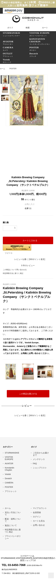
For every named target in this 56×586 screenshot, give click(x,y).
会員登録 (37, 512)
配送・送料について (13, 520)
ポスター (42, 48)
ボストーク (16, 61)
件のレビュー (28, 265)
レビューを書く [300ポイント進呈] (28, 259)
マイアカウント (40, 508)
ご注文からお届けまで (41, 454)
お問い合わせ (39, 525)
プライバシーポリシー (13, 537)
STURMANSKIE (12, 453)
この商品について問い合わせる (15, 270)
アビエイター (16, 42)
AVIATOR (9, 463)
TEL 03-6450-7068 (14, 565)
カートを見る (39, 521)
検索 (26, 27)
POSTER (12, 69)
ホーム (2, 69)
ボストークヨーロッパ (42, 34)
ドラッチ (42, 54)
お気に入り (28, 204)
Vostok (8, 474)
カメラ (16, 48)
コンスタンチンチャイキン (42, 41)
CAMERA (9, 483)
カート (43, 28)
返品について (11, 525)
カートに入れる (28, 240)
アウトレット (16, 54)
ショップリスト (40, 468)
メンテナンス (39, 459)
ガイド (8, 27)
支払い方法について (13, 513)
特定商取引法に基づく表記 (13, 273)
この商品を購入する (28, 394)
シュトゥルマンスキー (16, 34)
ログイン (37, 517)
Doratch (8, 478)
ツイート (9, 253)
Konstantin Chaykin (9, 469)
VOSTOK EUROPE (9, 458)
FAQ (35, 463)
